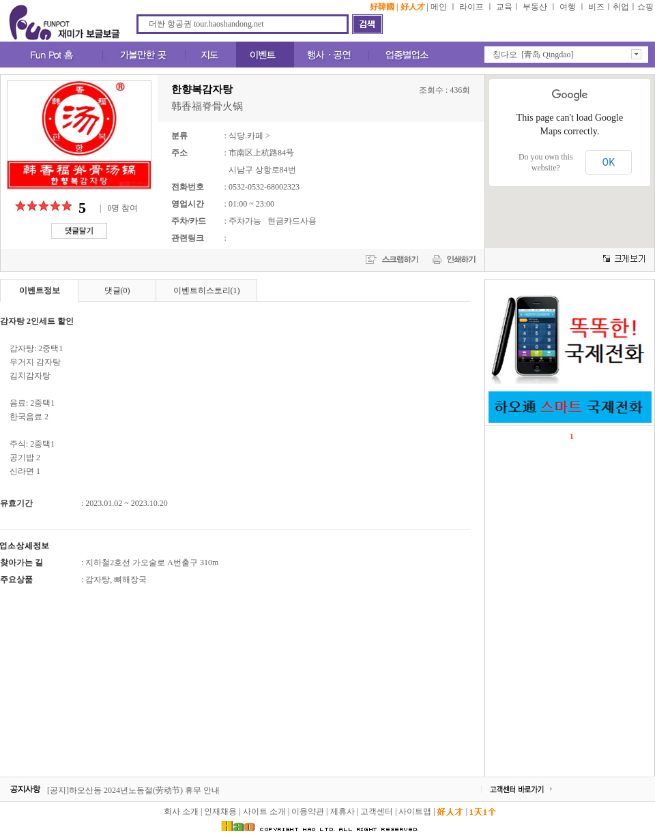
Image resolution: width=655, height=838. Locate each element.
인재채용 (220, 811)
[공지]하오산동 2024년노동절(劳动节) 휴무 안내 (133, 790)
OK (608, 162)
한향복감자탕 (202, 89)
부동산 (535, 7)
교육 (504, 7)
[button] (566, 54)
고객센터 (376, 811)
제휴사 (342, 811)
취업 (621, 7)
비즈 (596, 7)
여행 (567, 7)
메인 (439, 7)
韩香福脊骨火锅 (207, 106)
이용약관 (307, 811)
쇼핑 (645, 7)
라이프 (471, 7)
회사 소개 (181, 811)
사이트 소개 (264, 811)
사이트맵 (414, 811)
